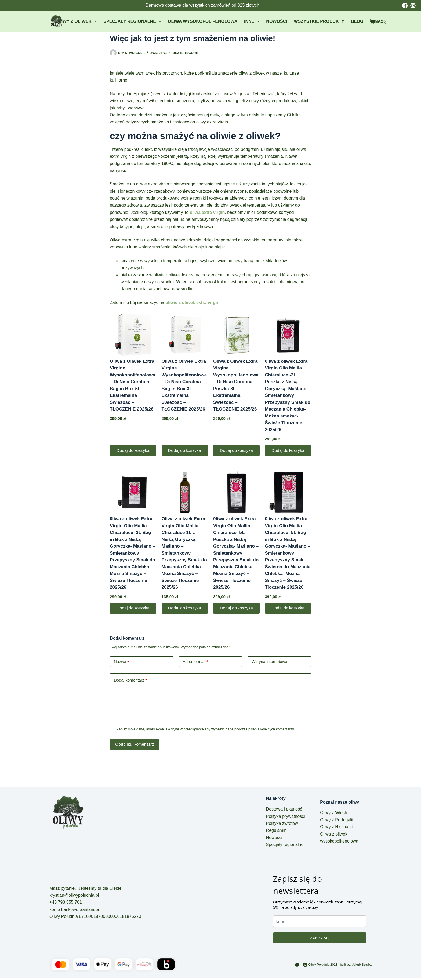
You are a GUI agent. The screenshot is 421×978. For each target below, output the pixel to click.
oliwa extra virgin (207, 212)
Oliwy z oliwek (77, 21)
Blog (357, 21)
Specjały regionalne (133, 21)
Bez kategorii (185, 53)
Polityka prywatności (285, 816)
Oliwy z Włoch (333, 812)
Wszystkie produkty (319, 21)
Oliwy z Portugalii (336, 820)
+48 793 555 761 (65, 902)
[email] (319, 921)
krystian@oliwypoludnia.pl (74, 895)
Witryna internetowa (269, 661)
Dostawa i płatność (284, 809)
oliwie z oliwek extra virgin (192, 302)
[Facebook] (297, 965)
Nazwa (121, 661)
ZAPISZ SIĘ (319, 937)
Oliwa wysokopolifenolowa (202, 21)
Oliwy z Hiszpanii (336, 827)
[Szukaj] (384, 22)
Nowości (276, 21)
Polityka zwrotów (282, 823)
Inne (253, 21)
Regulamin (276, 830)
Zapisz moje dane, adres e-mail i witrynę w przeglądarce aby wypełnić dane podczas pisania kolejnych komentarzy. (206, 729)
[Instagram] (305, 965)
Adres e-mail (195, 661)
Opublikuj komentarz (134, 744)
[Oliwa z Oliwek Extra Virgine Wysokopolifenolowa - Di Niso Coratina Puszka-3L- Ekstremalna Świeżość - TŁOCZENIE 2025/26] (236, 335)
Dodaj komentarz (130, 680)
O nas (377, 21)
